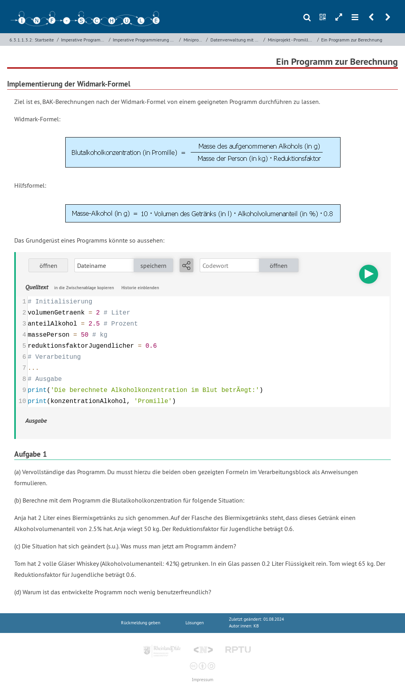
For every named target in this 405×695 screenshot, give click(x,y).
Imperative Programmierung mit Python (145, 40)
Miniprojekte (194, 40)
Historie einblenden (140, 287)
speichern (153, 265)
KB (256, 626)
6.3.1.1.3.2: (21, 40)
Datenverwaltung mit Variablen (236, 40)
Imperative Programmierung (84, 40)
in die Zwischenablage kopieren (84, 287)
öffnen (48, 265)
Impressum (202, 679)
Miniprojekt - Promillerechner (292, 40)
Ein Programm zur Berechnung (351, 40)
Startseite (44, 40)
